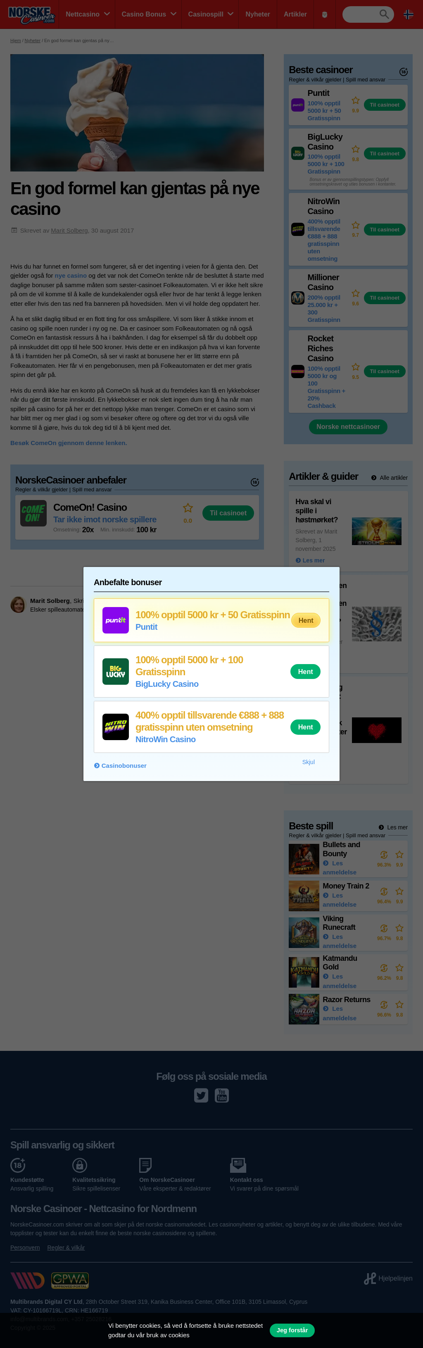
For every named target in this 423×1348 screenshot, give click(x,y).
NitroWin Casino (165, 739)
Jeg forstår (292, 1330)
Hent (306, 620)
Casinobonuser (124, 765)
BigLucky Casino (167, 683)
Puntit (146, 626)
